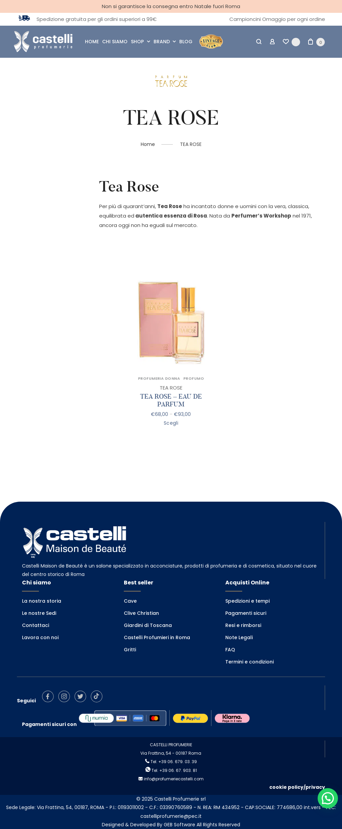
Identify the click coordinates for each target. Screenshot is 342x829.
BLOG (185, 41)
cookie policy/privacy (297, 787)
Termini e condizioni (249, 661)
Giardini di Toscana (148, 625)
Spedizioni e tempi (247, 601)
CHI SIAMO (115, 41)
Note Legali (239, 637)
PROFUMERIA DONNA (159, 387)
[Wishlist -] (291, 42)
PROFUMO (193, 387)
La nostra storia (41, 601)
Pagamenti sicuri (245, 613)
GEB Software (179, 824)
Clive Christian (141, 613)
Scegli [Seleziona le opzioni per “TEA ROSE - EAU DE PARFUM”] (171, 431)
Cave (130, 601)
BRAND (162, 41)
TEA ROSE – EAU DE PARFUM (171, 409)
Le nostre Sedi (39, 613)
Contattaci (35, 625)
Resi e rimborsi (243, 625)
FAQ (230, 649)
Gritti (130, 649)
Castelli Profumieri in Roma (157, 637)
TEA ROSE (171, 396)
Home (148, 144)
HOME (92, 41)
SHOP (137, 41)
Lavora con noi (40, 637)
